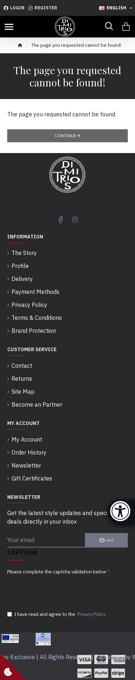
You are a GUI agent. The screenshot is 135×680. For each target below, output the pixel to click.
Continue (65, 135)
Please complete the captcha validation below (56, 572)
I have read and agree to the (57, 614)
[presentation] (57, 590)
